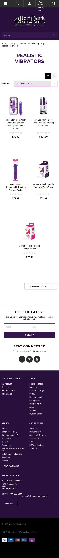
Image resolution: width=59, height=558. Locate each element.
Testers (32, 410)
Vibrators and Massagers (30, 44)
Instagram (37, 359)
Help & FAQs (7, 394)
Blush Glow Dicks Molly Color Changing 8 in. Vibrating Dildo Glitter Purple (16, 124)
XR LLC (5, 442)
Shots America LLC (10, 435)
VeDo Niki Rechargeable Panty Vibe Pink (29, 247)
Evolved (5, 461)
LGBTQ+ (33, 394)
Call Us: (12, 494)
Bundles (33, 387)
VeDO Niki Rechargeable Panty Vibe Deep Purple (43, 185)
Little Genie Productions (12, 454)
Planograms (34, 400)
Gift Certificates (8, 390)
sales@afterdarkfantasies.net (35, 496)
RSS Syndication (36, 445)
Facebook (22, 359)
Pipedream (6, 445)
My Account (7, 384)
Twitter (29, 359)
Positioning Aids (36, 404)
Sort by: (5, 83)
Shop (13, 44)
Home (4, 44)
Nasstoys (6, 457)
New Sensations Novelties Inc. (13, 449)
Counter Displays (36, 390)
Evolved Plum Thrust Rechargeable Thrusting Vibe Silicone (43, 123)
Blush (4, 428)
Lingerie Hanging (36, 397)
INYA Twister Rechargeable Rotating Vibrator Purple (16, 187)
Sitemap (33, 448)
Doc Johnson (7, 438)
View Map (9, 504)
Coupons (5, 387)
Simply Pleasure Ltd (10, 432)
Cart (53, 3)
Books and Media (37, 384)
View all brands (11, 466)
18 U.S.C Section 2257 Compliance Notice (20, 532)
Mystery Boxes (35, 414)
